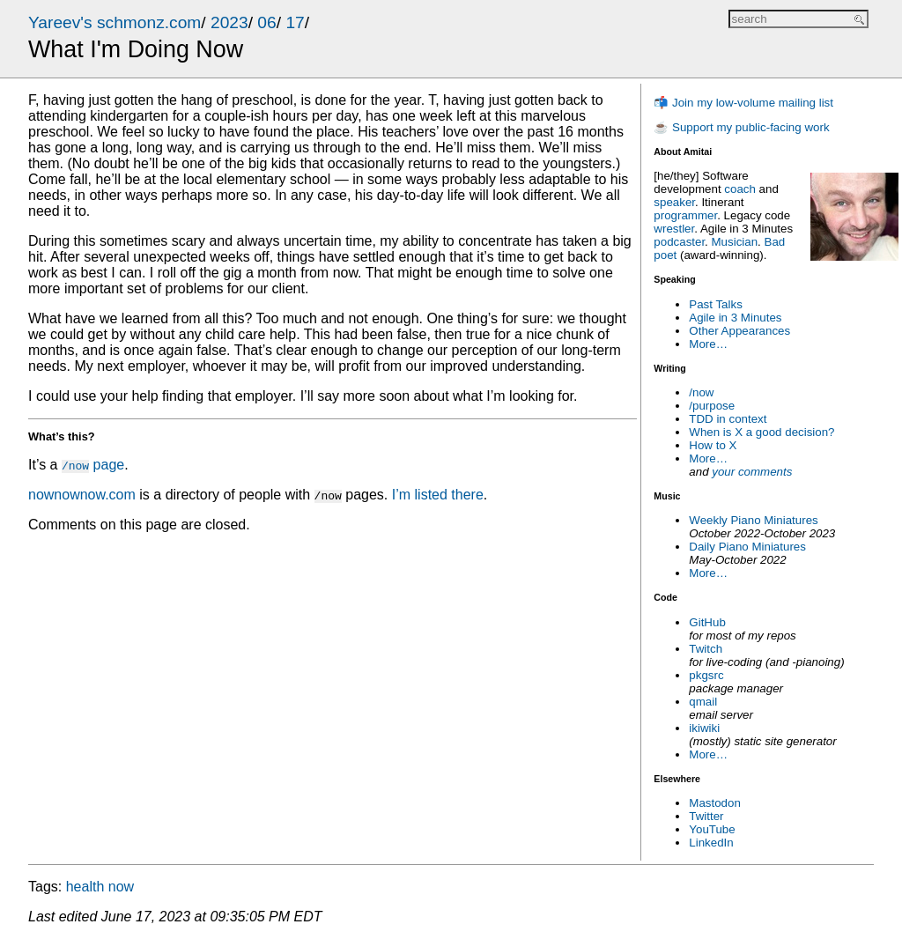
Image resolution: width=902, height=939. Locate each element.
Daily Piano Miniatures (747, 546)
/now (701, 392)
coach (740, 189)
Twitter (706, 816)
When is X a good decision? (761, 432)
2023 (229, 22)
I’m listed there (438, 494)
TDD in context (727, 418)
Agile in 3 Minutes (735, 317)
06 (266, 22)
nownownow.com (82, 494)
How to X (712, 445)
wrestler (674, 228)
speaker (674, 202)
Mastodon (715, 803)
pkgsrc (706, 675)
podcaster (679, 241)
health (85, 886)
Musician (735, 241)
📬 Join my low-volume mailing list (743, 102)
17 (294, 22)
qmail (703, 701)
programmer (685, 215)
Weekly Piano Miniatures (753, 520)
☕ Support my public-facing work (741, 127)
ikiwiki (704, 728)
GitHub (707, 622)
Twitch (705, 648)
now (121, 886)
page (93, 464)
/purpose (712, 405)
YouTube (712, 829)
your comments (752, 471)
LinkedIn (711, 842)
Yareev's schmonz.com (114, 22)
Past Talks (716, 304)
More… (708, 344)
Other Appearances (739, 330)
